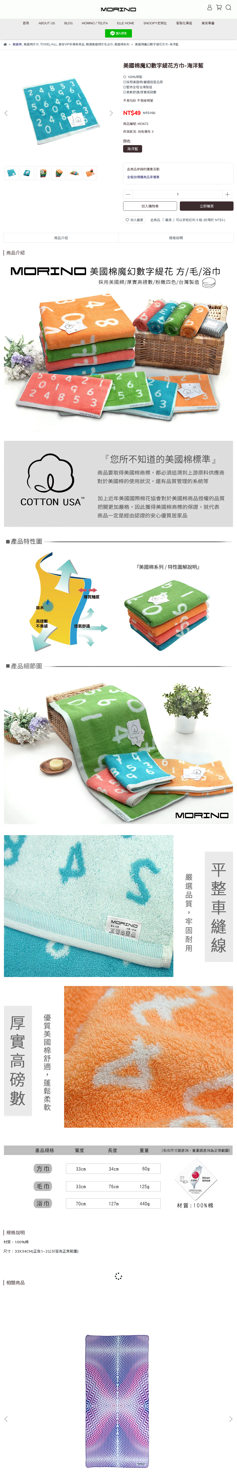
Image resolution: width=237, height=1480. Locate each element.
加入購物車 (150, 206)
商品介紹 (61, 238)
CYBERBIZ (103, 1468)
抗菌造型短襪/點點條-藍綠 (192, 1362)
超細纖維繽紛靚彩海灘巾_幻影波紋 (45, 1362)
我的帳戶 (47, 1414)
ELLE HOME (125, 23)
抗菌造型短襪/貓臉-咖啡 (118, 1362)
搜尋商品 (9, 1414)
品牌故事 (28, 1414)
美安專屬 (208, 23)
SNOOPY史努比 (155, 23)
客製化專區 (184, 23)
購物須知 (102, 1414)
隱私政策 (84, 1414)
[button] (111, 113)
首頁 (26, 23)
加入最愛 (134, 220)
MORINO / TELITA (95, 23)
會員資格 (121, 1414)
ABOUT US (46, 23)
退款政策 (65, 1414)
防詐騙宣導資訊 (14, 1419)
